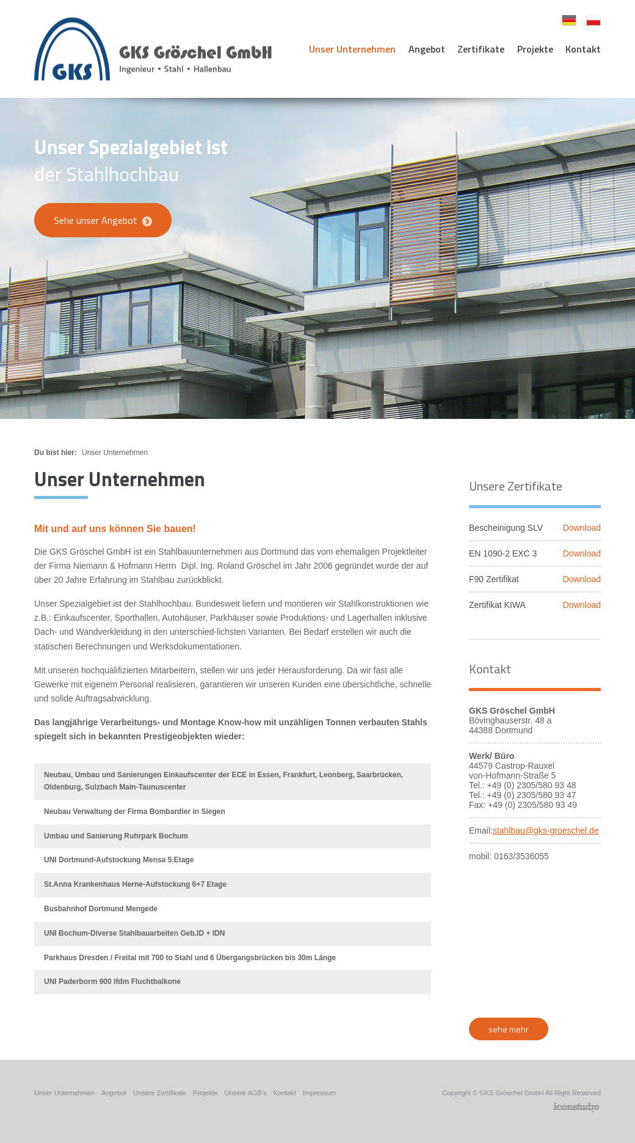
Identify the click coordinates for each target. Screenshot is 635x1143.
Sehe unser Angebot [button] (103, 220)
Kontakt (583, 49)
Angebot (426, 49)
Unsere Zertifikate (159, 1093)
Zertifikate (480, 49)
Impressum (319, 1093)
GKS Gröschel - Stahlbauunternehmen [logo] (153, 49)
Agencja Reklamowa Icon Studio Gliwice (576, 1107)
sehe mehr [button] (508, 1029)
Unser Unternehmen (352, 49)
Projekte (535, 49)
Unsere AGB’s (245, 1093)
